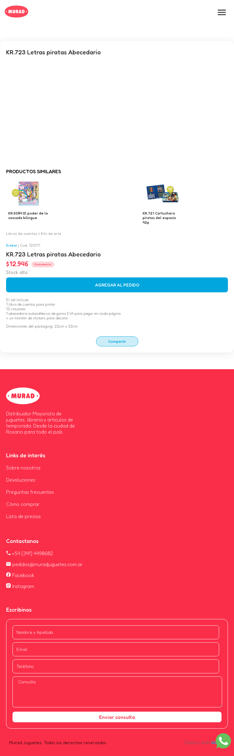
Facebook (20, 575)
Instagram (20, 586)
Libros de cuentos (21, 233)
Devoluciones (20, 480)
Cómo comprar (23, 504)
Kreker (11, 245)
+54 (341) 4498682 (29, 553)
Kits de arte (51, 233)
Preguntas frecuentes (30, 492)
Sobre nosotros (23, 468)
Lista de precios (23, 516)
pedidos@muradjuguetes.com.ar (44, 564)
